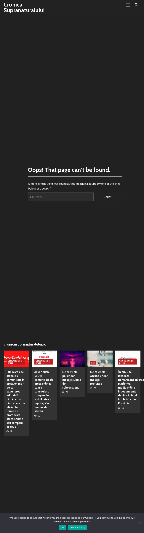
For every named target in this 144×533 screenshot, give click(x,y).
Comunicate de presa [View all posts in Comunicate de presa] (15, 361)
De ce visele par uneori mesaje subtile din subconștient (71, 379)
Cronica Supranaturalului (24, 7)
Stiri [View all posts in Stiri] (65, 363)
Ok (62, 527)
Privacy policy (77, 527)
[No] (139, 523)
